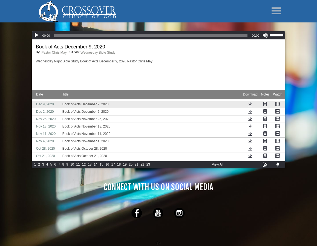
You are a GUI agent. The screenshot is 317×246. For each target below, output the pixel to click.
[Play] (36, 35)
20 (130, 164)
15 (101, 164)
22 (142, 164)
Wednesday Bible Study (97, 52)
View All (217, 164)
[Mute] (265, 35)
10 (72, 164)
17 (113, 164)
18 (119, 164)
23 (148, 164)
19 (124, 164)
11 (78, 164)
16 (107, 164)
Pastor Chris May (54, 52)
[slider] (277, 35)
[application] (158, 35)
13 (89, 164)
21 (136, 164)
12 (84, 164)
